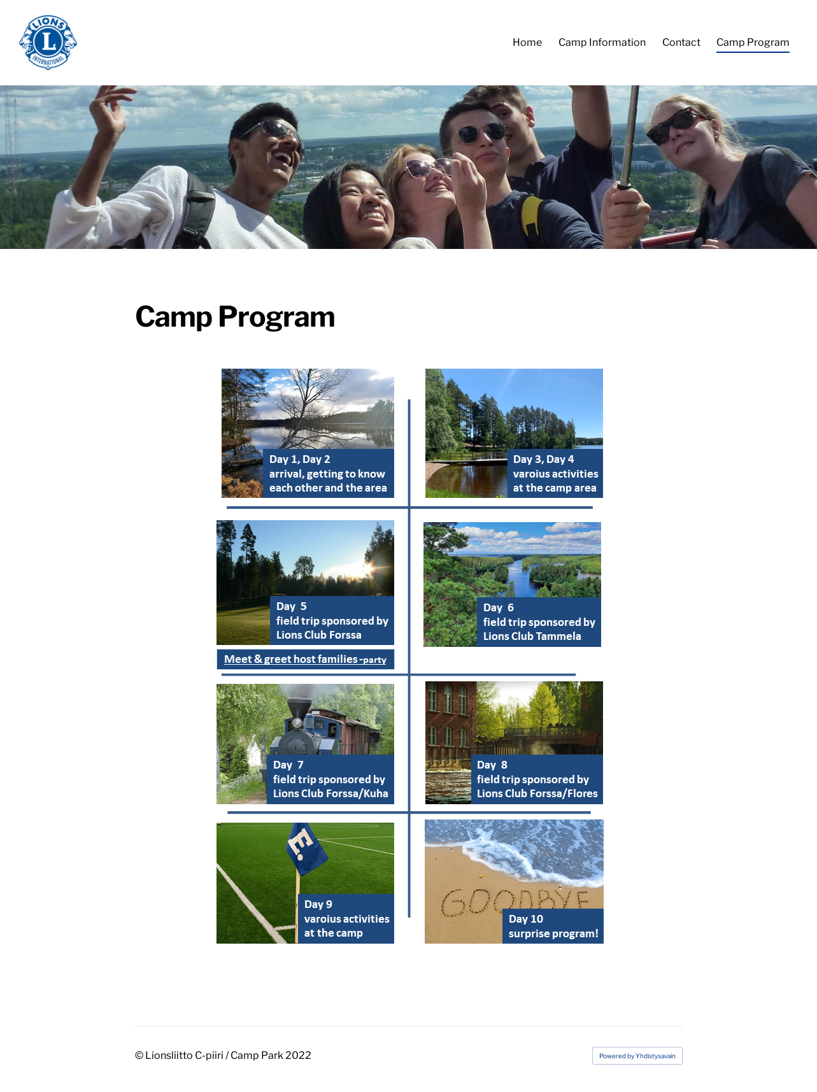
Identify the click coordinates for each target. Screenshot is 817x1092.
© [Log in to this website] (140, 1055)
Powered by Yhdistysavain (637, 1056)
